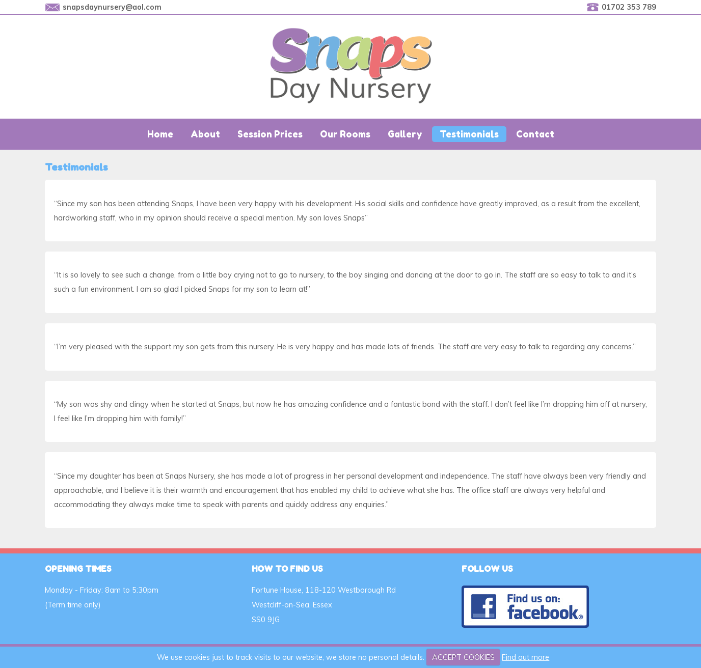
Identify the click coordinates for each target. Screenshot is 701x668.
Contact (535, 134)
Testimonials (469, 134)
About (205, 134)
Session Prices (270, 134)
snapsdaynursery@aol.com (112, 7)
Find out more (525, 657)
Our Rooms (345, 134)
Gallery (405, 134)
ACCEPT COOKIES (463, 657)
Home (160, 134)
